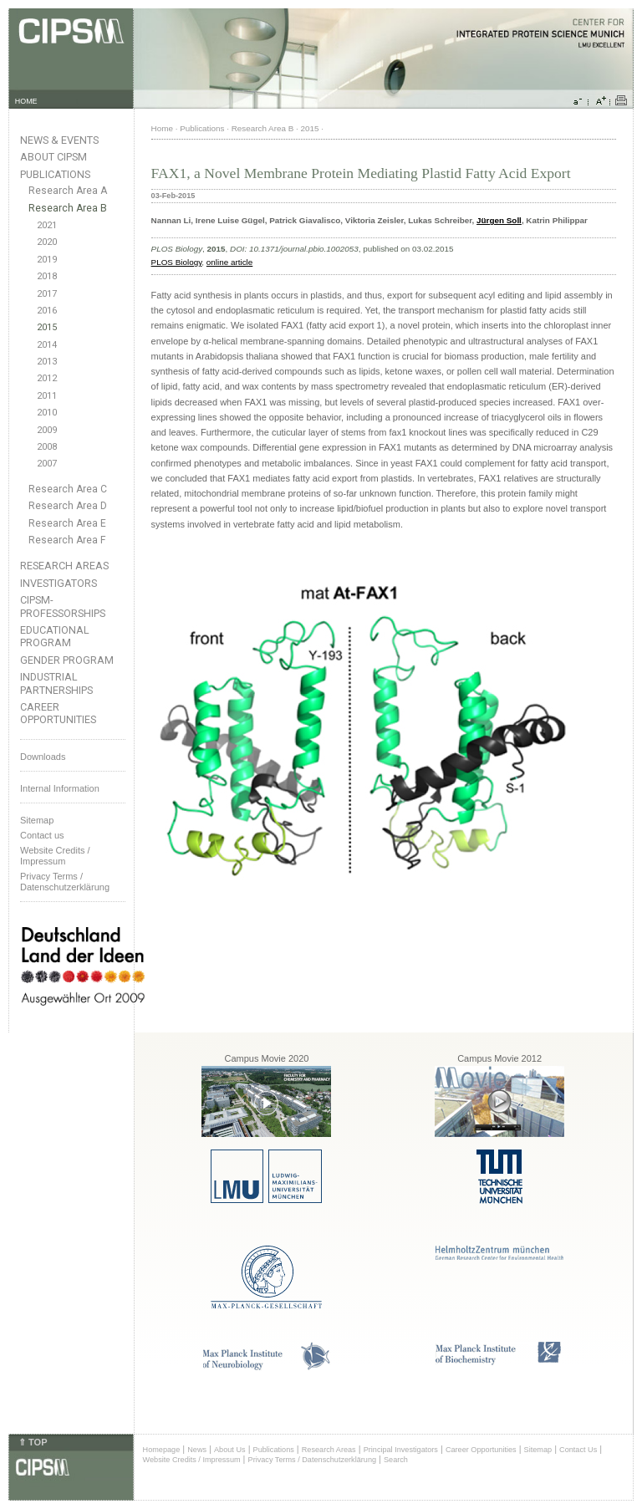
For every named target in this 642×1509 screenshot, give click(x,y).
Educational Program (54, 636)
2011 (47, 395)
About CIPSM (53, 156)
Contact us (42, 835)
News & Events (59, 140)
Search (396, 1459)
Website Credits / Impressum (192, 1459)
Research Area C (67, 489)
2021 (47, 225)
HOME (26, 101)
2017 (47, 293)
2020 (47, 242)
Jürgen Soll (499, 220)
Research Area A (67, 190)
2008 (47, 446)
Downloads (42, 757)
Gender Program (67, 660)
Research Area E (67, 523)
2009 (47, 430)
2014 (47, 344)
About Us (230, 1449)
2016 (47, 310)
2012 (47, 378)
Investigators (58, 583)
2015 (47, 327)
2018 (47, 276)
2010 (47, 412)
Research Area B (67, 208)
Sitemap (37, 820)
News (196, 1449)
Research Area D (67, 506)
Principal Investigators (401, 1449)
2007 (47, 463)
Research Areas (64, 565)
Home (162, 128)
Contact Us (578, 1449)
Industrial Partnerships (56, 683)
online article (229, 262)
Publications (55, 174)
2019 (47, 259)
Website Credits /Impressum (55, 855)
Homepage (162, 1449)
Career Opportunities (58, 713)
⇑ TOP (32, 1442)
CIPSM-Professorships (62, 606)
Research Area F (67, 540)
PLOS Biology (176, 262)
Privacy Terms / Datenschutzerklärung (65, 881)
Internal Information (59, 788)
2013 (47, 361)
